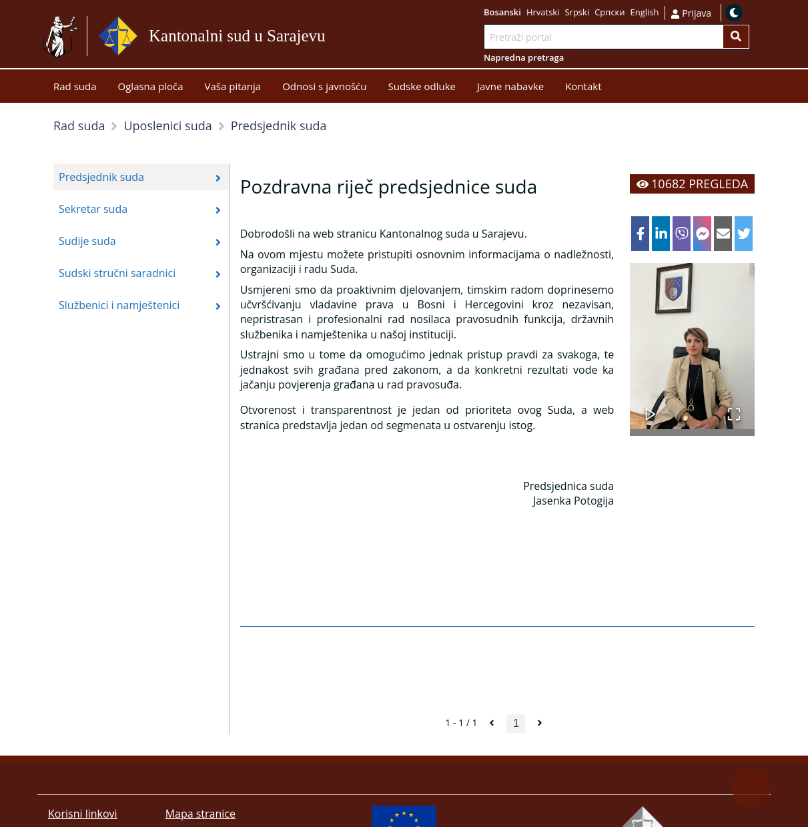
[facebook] (640, 233)
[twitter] (744, 233)
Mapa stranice (200, 813)
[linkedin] (661, 233)
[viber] (682, 233)
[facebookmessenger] (702, 233)
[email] (723, 233)
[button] (692, 346)
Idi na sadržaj (331, 36)
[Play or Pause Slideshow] (650, 407)
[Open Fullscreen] (734, 407)
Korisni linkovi (82, 813)
